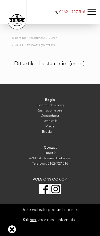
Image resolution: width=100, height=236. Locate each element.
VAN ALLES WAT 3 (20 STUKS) (35, 45)
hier (33, 220)
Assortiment (37, 38)
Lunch (53, 38)
